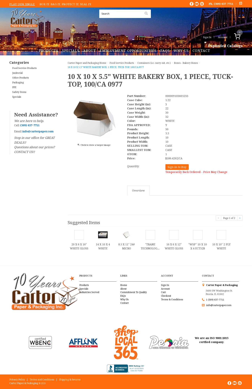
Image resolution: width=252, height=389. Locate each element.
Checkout (166, 295)
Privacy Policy (17, 379)
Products (48, 50)
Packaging (18, 82)
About (89, 50)
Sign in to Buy (177, 167)
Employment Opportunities (128, 50)
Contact (201, 50)
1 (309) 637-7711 (215, 299)
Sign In (207, 37)
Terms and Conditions (42, 379)
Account (222, 37)
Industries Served (89, 292)
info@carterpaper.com (218, 305)
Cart (163, 292)
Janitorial (17, 73)
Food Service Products (24, 68)
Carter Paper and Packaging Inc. (26, 30)
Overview (138, 190)
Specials (70, 50)
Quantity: (133, 166)
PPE (14, 87)
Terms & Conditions (172, 299)
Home (123, 285)
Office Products (20, 77)
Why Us (181, 50)
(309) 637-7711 (223, 4)
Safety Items (19, 92)
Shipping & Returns (69, 379)
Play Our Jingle (22, 4)
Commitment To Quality (133, 292)
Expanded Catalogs (225, 46)
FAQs (165, 50)
